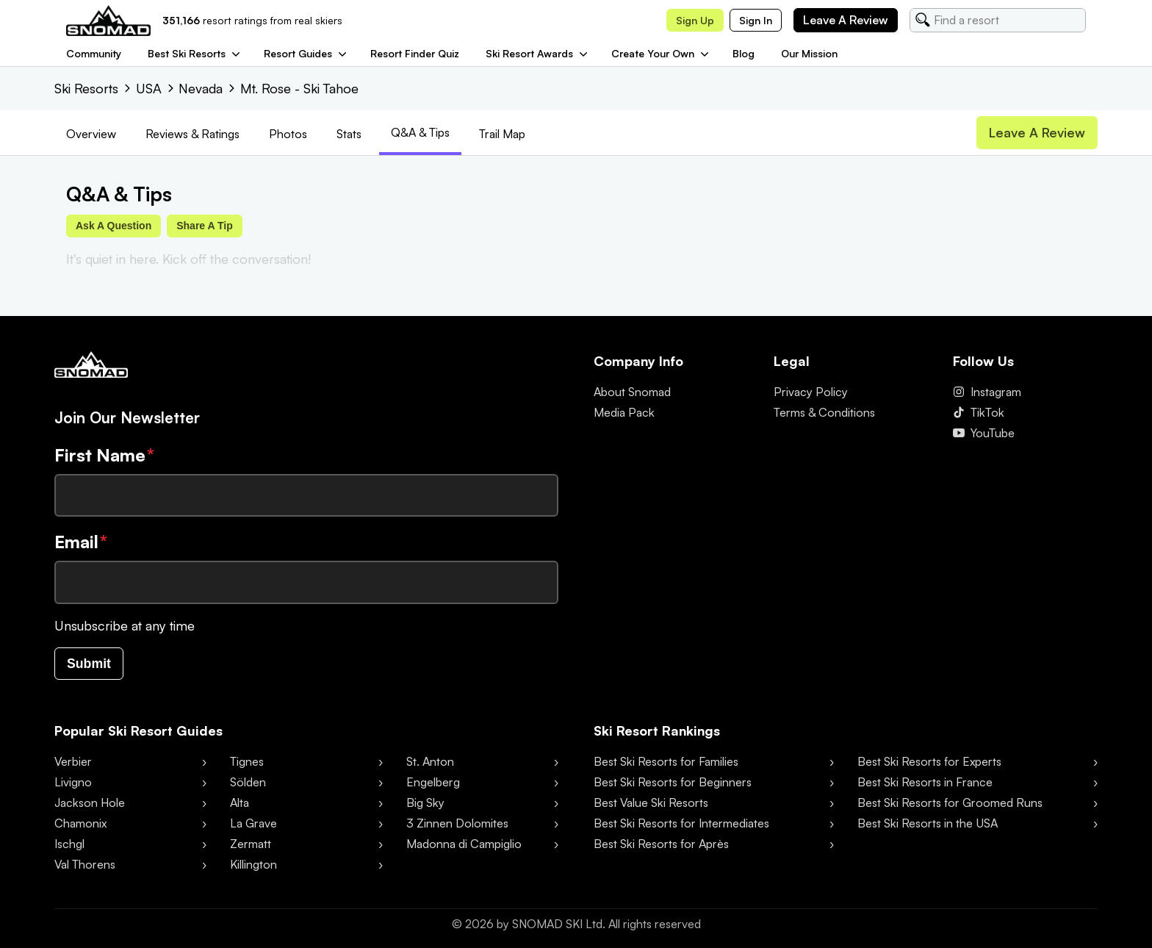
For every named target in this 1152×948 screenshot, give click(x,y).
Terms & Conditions (824, 413)
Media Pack (624, 413)
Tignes (247, 762)
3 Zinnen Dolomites (457, 823)
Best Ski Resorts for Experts (929, 762)
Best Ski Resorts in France (925, 782)
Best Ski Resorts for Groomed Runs (950, 803)
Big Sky (425, 803)
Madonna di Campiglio (464, 844)
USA (149, 88)
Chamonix (80, 823)
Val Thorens (84, 865)
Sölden (248, 782)
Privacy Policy (811, 392)
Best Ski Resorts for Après (661, 844)
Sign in (755, 20)
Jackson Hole (89, 803)
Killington (253, 865)
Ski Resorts (86, 88)
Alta (239, 803)
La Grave (253, 823)
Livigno (73, 782)
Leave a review (845, 19)
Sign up (695, 20)
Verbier (73, 762)
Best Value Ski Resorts (651, 803)
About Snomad (632, 392)
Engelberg (433, 782)
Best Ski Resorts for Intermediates (681, 823)
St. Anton (430, 762)
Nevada (201, 88)
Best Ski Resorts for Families (666, 762)
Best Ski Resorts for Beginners (673, 782)
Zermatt (250, 844)
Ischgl (69, 844)
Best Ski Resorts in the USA (927, 823)
